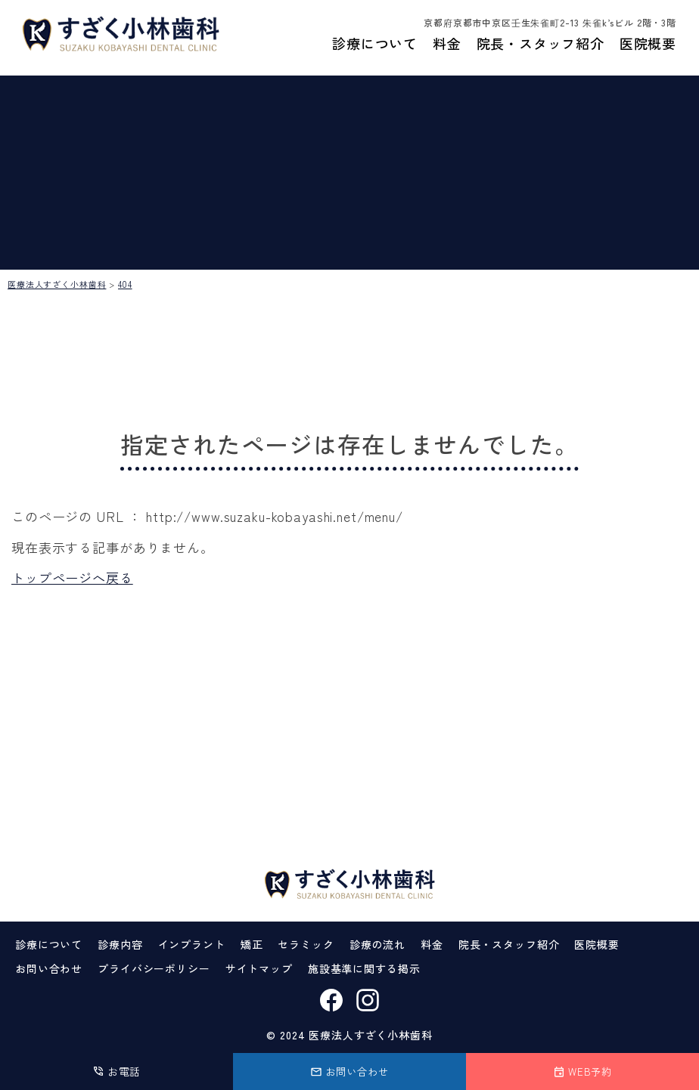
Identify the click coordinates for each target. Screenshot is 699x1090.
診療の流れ (377, 944)
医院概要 (648, 47)
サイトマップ (259, 968)
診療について (374, 47)
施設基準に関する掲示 (364, 968)
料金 (446, 47)
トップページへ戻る (72, 577)
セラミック (306, 944)
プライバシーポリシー (154, 968)
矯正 (252, 944)
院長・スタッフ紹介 (540, 47)
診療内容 (120, 944)
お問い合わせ (48, 968)
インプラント (191, 944)
